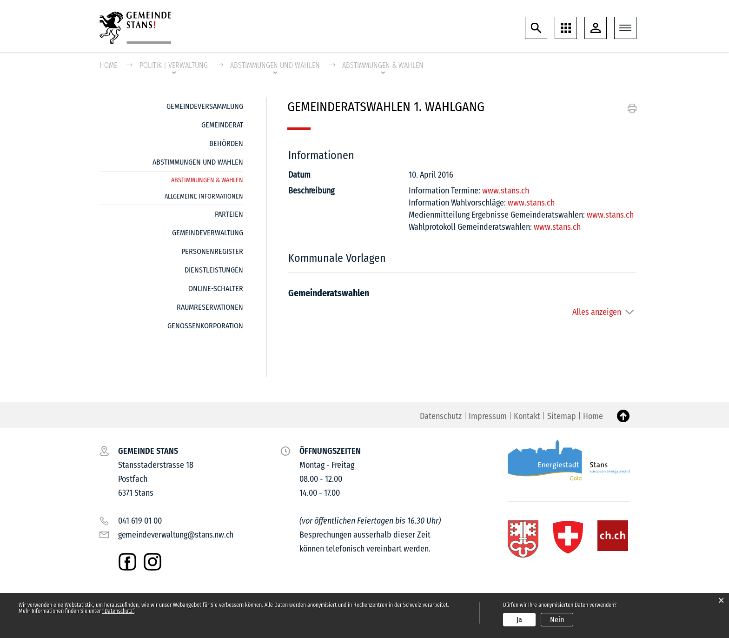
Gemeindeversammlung (204, 106)
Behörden (226, 143)
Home (108, 65)
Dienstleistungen (214, 270)
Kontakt (527, 416)
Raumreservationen (210, 307)
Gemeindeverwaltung (207, 232)
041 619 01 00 (140, 521)
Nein (557, 619)
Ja (519, 619)
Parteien (229, 214)
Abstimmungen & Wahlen (207, 178)
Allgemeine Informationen (204, 196)
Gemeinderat (222, 124)
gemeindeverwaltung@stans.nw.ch (175, 535)
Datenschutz (441, 416)
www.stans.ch (505, 191)
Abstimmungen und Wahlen (197, 162)
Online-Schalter (215, 288)
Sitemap (561, 416)
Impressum (488, 416)
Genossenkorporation (205, 325)
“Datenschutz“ (118, 611)
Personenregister (212, 251)
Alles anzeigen (596, 312)
